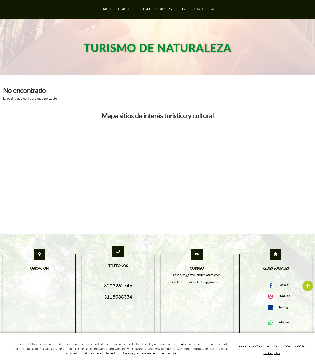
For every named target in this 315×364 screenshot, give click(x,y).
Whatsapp (284, 322)
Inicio (106, 9)
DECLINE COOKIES (250, 345)
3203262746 (118, 285)
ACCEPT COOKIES (295, 345)
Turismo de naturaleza (155, 9)
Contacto (198, 9)
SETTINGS (273, 345)
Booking (283, 307)
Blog (181, 9)
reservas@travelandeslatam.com (197, 275)
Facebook (284, 284)
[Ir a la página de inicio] (2, 9)
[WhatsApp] (212, 9)
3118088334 (118, 297)
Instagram (284, 295)
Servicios (124, 9)
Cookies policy (272, 353)
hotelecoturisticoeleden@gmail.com (196, 282)
